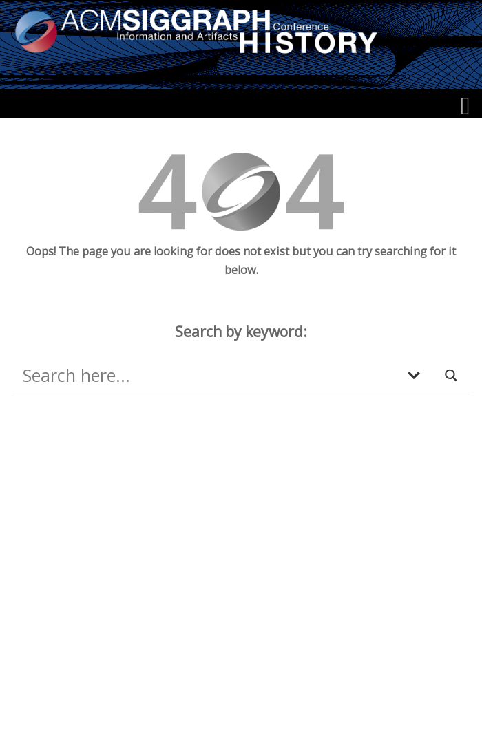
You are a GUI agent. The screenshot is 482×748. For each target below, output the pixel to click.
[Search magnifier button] (451, 375)
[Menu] (465, 106)
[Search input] (207, 375)
